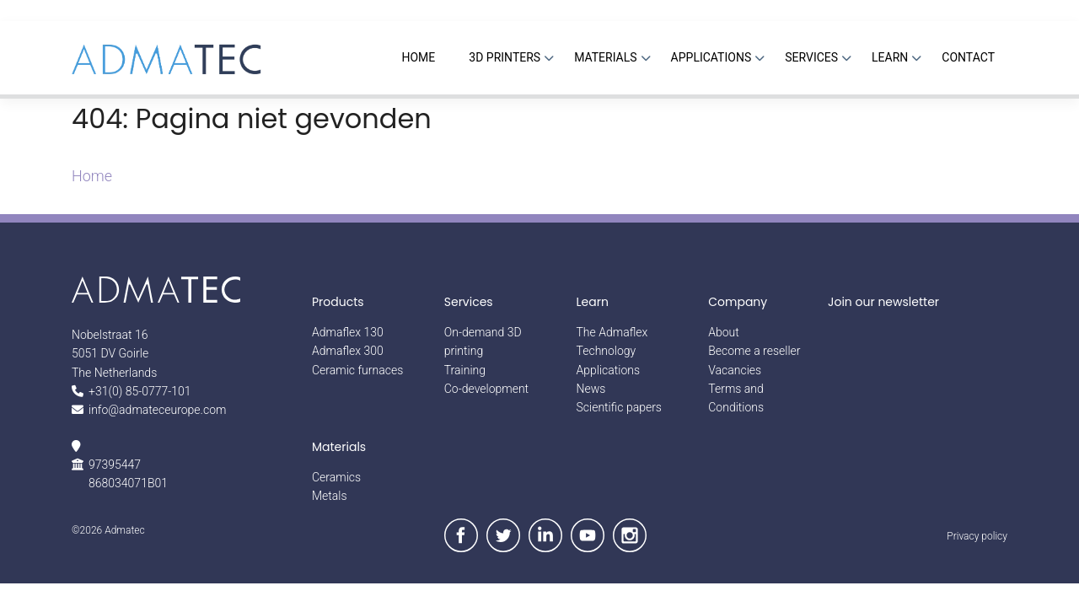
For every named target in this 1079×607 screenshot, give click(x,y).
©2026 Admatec (108, 530)
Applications (609, 370)
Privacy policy (977, 536)
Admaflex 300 (348, 350)
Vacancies (734, 370)
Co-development (486, 388)
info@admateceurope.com (157, 409)
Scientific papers (619, 407)
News (591, 388)
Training (465, 370)
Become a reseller (754, 350)
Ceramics (336, 477)
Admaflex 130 (348, 332)
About (723, 332)
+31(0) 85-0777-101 (140, 391)
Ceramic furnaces (357, 370)
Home (92, 176)
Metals (329, 495)
